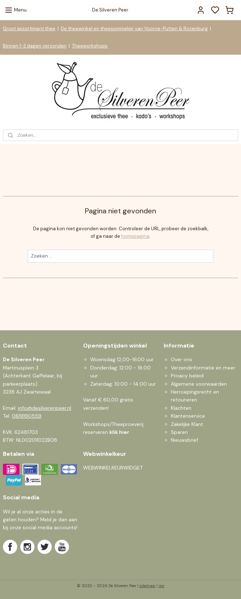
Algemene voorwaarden (199, 384)
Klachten (181, 408)
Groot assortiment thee (29, 29)
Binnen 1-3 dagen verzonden (35, 46)
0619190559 (26, 416)
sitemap (147, 585)
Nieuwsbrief (184, 440)
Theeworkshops (90, 46)
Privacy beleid (187, 375)
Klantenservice (188, 416)
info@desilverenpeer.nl (44, 408)
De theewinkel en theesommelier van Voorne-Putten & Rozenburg (134, 29)
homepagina (135, 236)
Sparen (179, 432)
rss (161, 585)
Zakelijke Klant (187, 424)
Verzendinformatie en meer (203, 367)
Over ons (181, 359)
